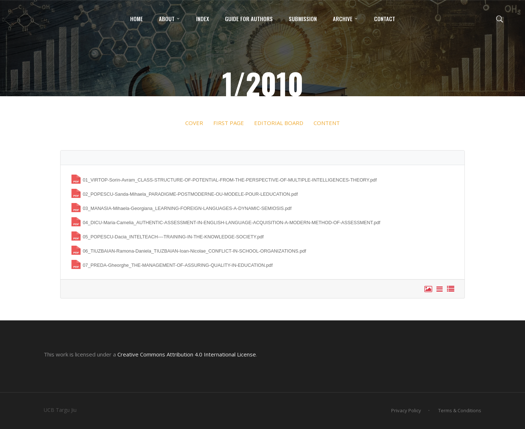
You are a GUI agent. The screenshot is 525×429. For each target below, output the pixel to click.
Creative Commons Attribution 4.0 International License (186, 354)
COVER (194, 122)
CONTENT (326, 122)
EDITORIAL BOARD (278, 122)
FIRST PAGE (228, 122)
